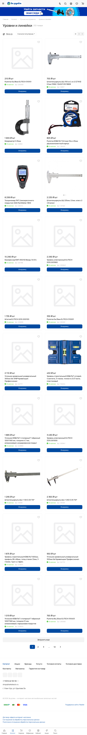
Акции (17, 664)
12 (55, 647)
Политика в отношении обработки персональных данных (24, 722)
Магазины (20, 668)
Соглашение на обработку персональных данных (21, 720)
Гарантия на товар (37, 668)
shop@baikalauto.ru (10, 684)
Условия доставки (74, 664)
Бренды (28, 664)
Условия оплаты (54, 664)
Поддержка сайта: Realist (74, 705)
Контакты (7, 668)
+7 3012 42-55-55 (10, 681)
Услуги (39, 664)
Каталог (6, 664)
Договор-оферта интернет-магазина (17, 717)
